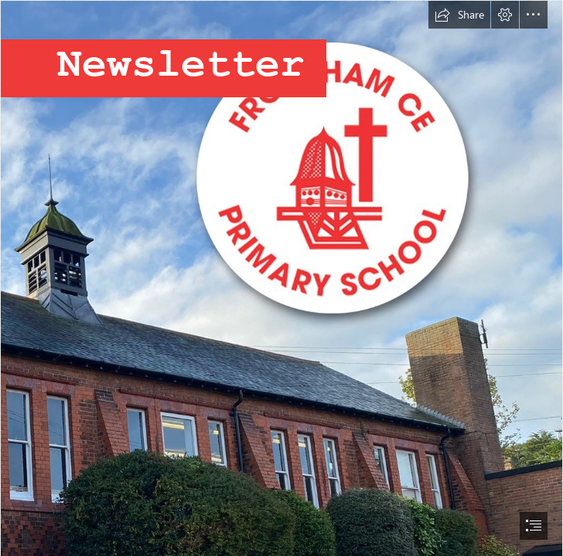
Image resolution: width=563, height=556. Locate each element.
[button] (459, 15)
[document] (281, 278)
